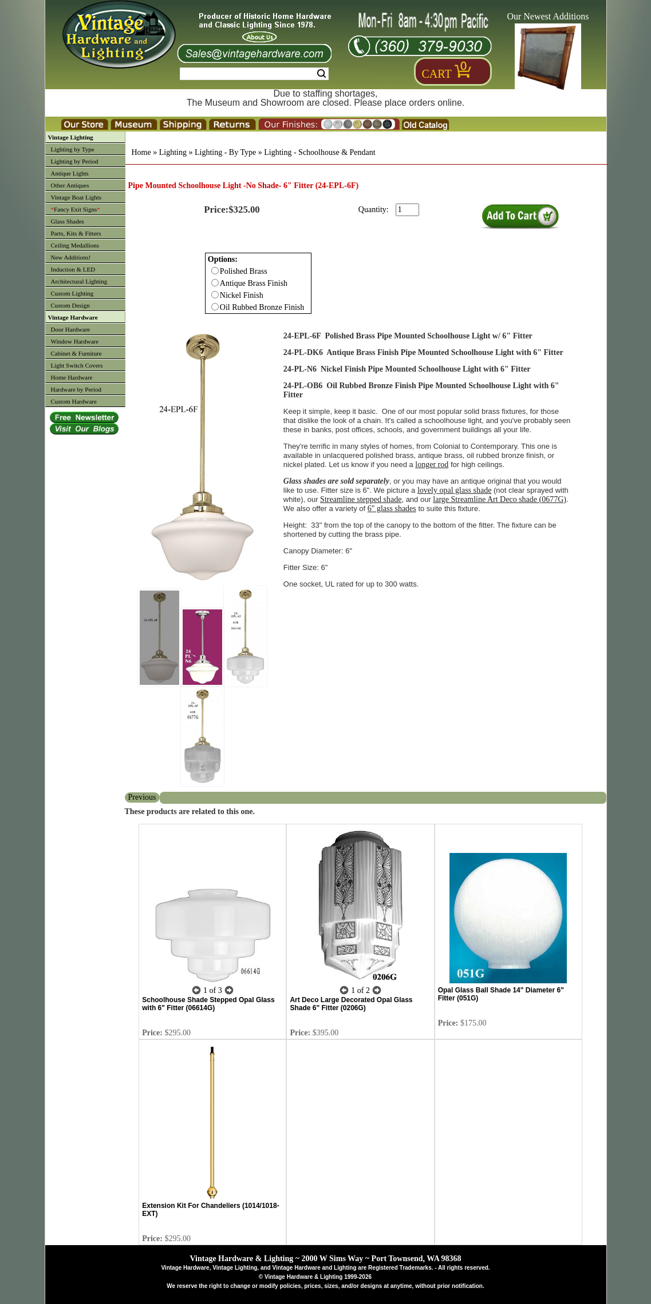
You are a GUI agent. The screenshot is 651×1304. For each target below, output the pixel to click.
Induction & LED (73, 269)
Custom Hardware (74, 401)
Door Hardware (70, 329)
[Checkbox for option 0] (215, 270)
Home (141, 152)
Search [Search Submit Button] (321, 73)
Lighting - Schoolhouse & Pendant (319, 152)
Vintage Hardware (73, 317)
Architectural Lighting (79, 281)
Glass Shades (67, 221)
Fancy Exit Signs (75, 209)
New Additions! (71, 257)
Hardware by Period (76, 389)
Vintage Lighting (70, 137)
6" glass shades (392, 508)
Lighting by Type (72, 149)
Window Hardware (75, 341)
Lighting (173, 152)
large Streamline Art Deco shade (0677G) (499, 499)
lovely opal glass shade (454, 490)
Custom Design (70, 305)
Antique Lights (70, 173)
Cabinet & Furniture (76, 353)
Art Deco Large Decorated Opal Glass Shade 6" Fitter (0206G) (351, 1004)
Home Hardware (72, 377)
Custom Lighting (72, 293)
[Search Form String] (254, 73)
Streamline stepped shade (360, 499)
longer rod (431, 464)
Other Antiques (70, 185)
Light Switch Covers (77, 365)
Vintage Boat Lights (76, 197)
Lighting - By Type (225, 152)
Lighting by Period (74, 161)
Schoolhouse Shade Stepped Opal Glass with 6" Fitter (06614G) (208, 1004)
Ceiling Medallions (75, 245)
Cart (437, 73)
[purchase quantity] (407, 210)
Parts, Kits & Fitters (76, 233)
